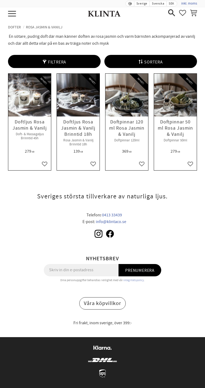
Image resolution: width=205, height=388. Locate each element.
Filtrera (57, 62)
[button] (12, 14)
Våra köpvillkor (102, 303)
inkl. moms (189, 3)
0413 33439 (112, 215)
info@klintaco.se (111, 221)
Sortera (153, 62)
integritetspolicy (133, 280)
